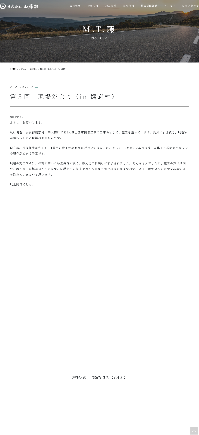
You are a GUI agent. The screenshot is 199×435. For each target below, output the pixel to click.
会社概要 (90, 390)
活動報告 (45, 86)
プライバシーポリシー (131, 406)
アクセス (93, 406)
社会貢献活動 (142, 390)
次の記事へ (110, 241)
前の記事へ (88, 241)
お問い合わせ (101, 354)
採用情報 (145, 398)
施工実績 (115, 390)
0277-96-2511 (101, 337)
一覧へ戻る (101, 254)
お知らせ (121, 398)
